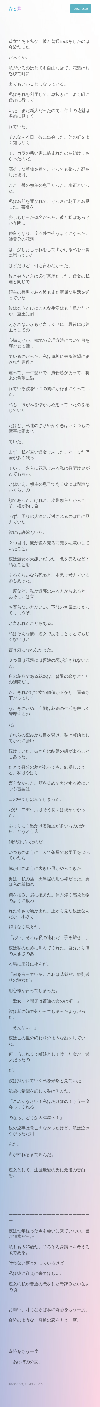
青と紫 (15, 8)
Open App (81, 8)
